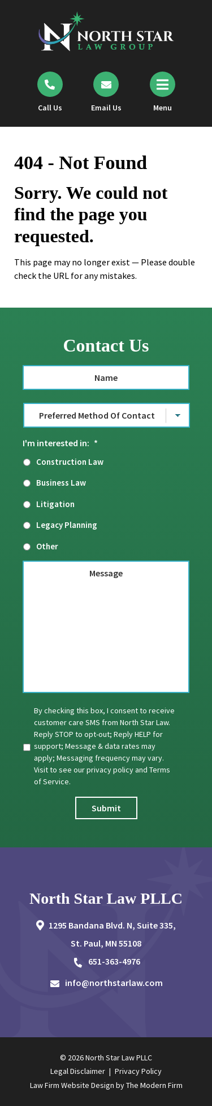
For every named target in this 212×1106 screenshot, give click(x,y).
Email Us (106, 108)
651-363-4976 (114, 961)
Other (47, 546)
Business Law (61, 482)
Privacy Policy (138, 1071)
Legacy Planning (66, 524)
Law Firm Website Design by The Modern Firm (106, 1085)
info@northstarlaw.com (114, 982)
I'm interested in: (60, 442)
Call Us (50, 108)
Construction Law (69, 461)
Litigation (55, 504)
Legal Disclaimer (77, 1071)
